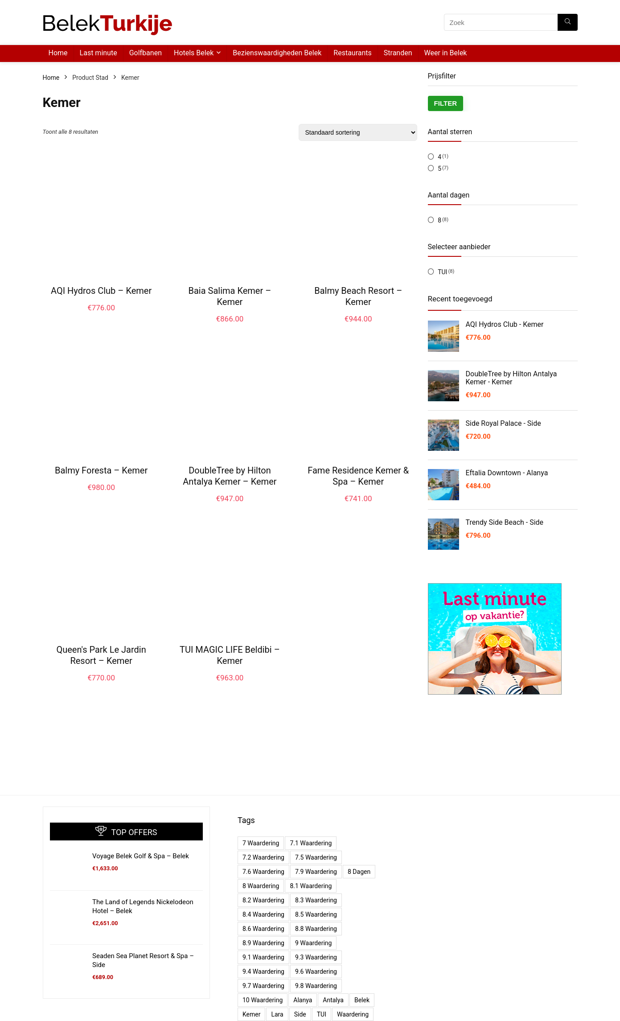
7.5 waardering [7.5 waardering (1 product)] (316, 857)
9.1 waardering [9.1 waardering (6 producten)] (263, 957)
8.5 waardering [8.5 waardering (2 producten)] (316, 914)
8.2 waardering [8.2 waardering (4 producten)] (263, 900)
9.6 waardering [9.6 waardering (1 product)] (316, 971)
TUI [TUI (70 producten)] (321, 1014)
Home (58, 53)
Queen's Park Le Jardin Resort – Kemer (101, 655)
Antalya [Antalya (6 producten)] (333, 1000)
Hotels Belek (194, 53)
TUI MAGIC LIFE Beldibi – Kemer (230, 655)
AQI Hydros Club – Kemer (101, 290)
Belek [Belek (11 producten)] (362, 1000)
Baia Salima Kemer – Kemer (230, 296)
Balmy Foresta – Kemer (101, 470)
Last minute (98, 53)
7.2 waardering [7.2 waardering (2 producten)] (263, 857)
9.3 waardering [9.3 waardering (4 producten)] (316, 957)
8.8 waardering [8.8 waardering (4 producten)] (316, 928)
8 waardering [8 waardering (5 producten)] (260, 885)
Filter (445, 103)
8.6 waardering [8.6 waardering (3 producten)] (263, 928)
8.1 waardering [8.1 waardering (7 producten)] (311, 885)
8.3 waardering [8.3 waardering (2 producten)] (316, 900)
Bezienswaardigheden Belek (277, 53)
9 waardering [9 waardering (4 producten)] (313, 943)
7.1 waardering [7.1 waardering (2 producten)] (311, 843)
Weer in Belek (445, 53)
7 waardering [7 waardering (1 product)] (260, 843)
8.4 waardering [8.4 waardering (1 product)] (263, 914)
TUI (442, 272)
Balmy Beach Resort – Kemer (358, 296)
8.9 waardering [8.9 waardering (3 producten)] (263, 943)
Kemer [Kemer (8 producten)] (251, 1014)
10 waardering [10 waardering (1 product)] (262, 1000)
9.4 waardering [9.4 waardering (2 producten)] (263, 971)
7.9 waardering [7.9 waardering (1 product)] (316, 871)
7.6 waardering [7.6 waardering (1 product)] (263, 871)
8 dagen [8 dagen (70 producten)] (359, 871)
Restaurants (352, 53)
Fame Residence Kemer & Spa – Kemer (358, 476)
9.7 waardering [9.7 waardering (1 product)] (263, 985)
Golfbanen (145, 53)
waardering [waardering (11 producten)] (353, 1014)
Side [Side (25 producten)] (300, 1014)
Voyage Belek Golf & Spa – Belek (140, 856)
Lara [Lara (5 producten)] (277, 1014)
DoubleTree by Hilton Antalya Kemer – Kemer (229, 476)
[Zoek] (568, 22)
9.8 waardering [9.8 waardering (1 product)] (316, 985)
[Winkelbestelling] (358, 132)
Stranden (398, 53)
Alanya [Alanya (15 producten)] (302, 1000)
